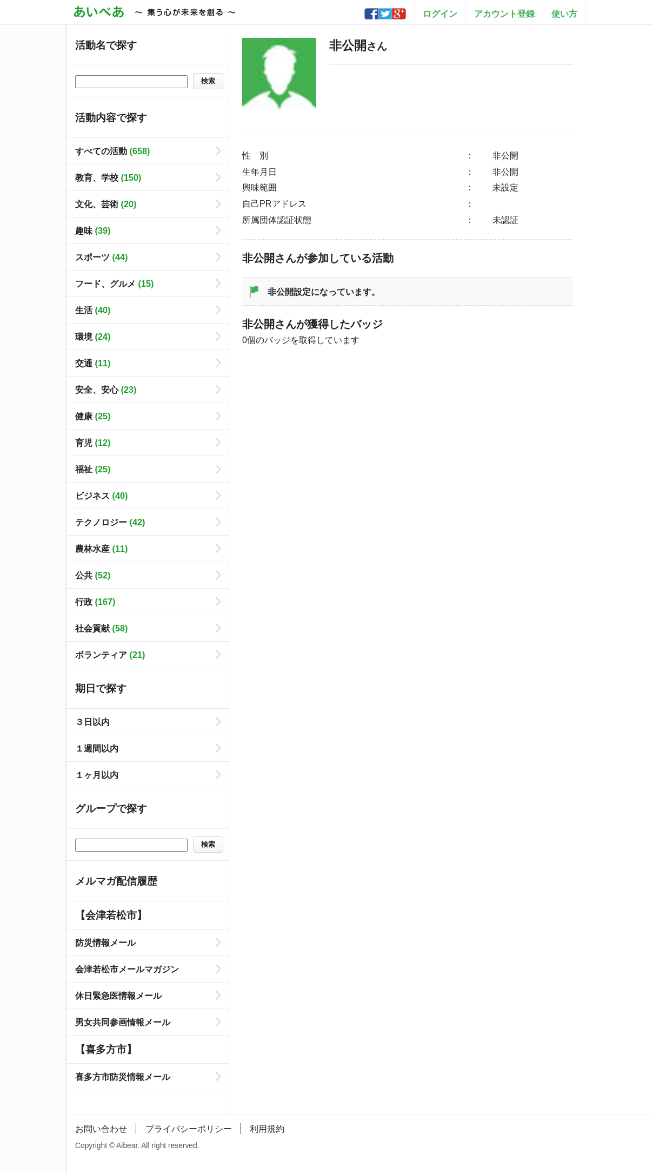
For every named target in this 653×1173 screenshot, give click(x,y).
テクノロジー (110, 522)
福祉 (92, 469)
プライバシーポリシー (188, 1129)
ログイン (440, 13)
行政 (95, 602)
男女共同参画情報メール (122, 1022)
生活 (92, 310)
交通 (92, 363)
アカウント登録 (504, 13)
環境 (92, 336)
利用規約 (267, 1129)
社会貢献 (101, 628)
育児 (92, 442)
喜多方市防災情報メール (122, 1077)
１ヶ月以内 (96, 775)
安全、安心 (105, 389)
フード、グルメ (114, 283)
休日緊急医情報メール (118, 995)
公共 (92, 575)
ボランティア (110, 655)
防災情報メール (105, 942)
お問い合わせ (101, 1129)
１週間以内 (96, 748)
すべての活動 (112, 151)
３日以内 (92, 722)
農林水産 (101, 548)
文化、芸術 (105, 204)
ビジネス (101, 495)
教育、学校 (108, 177)
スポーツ (101, 257)
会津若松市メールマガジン (127, 969)
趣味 (92, 230)
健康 (92, 416)
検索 (208, 81)
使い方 (564, 13)
